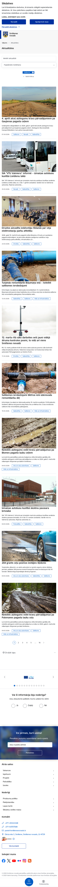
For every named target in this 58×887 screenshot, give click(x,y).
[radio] (14, 705)
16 (39, 643)
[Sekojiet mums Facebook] (3, 861)
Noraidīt (14, 22)
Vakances (7, 770)
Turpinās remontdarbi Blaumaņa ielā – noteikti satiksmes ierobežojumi (26, 284)
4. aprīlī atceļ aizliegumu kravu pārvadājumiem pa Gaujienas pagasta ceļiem (28, 120)
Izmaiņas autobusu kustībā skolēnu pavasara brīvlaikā (25, 509)
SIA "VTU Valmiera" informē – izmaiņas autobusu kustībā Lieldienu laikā (28, 175)
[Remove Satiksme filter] (33, 72)
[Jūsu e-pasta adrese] (30, 744)
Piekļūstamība (8, 802)
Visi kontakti (14, 846)
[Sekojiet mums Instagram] (24, 860)
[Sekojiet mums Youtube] (14, 860)
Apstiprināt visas (41, 22)
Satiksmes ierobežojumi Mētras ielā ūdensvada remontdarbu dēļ (27, 396)
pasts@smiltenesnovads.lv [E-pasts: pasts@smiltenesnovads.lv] (15, 830)
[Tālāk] (53, 677)
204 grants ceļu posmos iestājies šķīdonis (24, 562)
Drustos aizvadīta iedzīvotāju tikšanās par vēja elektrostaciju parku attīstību (26, 229)
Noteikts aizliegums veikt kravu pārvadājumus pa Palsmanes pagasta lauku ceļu (28, 616)
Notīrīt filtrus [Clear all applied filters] (30, 76)
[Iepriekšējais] (4, 677)
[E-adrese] (6, 839)
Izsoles (5, 785)
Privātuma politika (10, 798)
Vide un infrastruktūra (41, 299)
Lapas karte (7, 806)
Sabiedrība (35, 134)
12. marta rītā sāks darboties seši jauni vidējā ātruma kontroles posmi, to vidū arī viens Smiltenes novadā (26, 340)
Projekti (6, 778)
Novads (26, 134)
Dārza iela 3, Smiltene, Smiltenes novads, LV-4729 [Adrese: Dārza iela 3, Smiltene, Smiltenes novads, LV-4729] (25, 834)
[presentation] (29, 716)
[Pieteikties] (30, 752)
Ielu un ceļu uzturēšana (21, 466)
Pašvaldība (16, 524)
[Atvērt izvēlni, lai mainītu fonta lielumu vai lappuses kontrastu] (43, 883)
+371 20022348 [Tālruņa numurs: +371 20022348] (11, 823)
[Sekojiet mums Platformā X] (9, 861)
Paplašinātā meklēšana (12, 65)
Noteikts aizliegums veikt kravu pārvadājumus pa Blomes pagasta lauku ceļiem (28, 451)
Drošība (16, 244)
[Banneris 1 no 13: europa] (29, 677)
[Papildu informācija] (13, 839)
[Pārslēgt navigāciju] (29, 882)
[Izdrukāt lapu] (29, 652)
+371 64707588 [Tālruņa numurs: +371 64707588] (11, 827)
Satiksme (16, 134)
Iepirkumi (7, 774)
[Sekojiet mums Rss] (29, 860)
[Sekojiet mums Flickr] (19, 860)
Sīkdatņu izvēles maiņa (12, 810)
